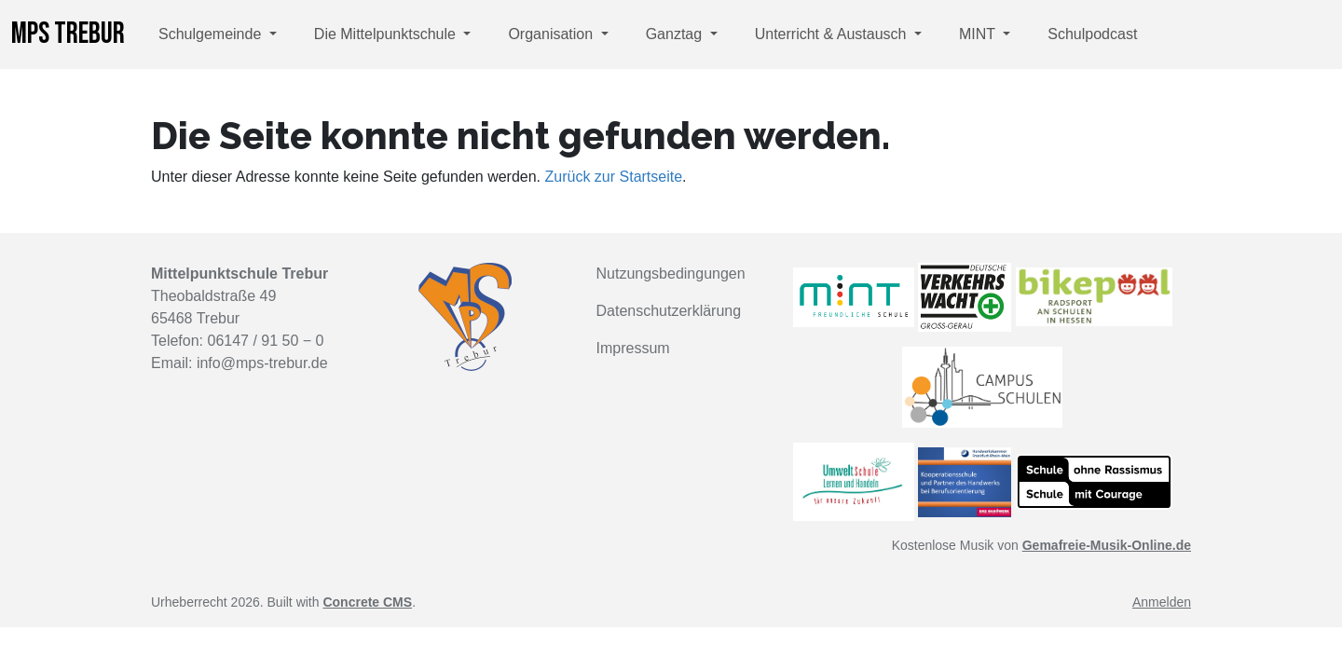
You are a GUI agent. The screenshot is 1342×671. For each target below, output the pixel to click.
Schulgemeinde (212, 34)
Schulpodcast (1092, 34)
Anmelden (1161, 602)
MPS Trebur (68, 34)
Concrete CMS (367, 602)
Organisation (552, 34)
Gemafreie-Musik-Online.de (1106, 545)
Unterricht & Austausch (833, 34)
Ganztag (676, 34)
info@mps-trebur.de (262, 363)
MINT (979, 34)
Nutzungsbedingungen (671, 273)
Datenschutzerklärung (669, 311)
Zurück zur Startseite (614, 177)
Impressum (633, 348)
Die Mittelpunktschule (387, 34)
